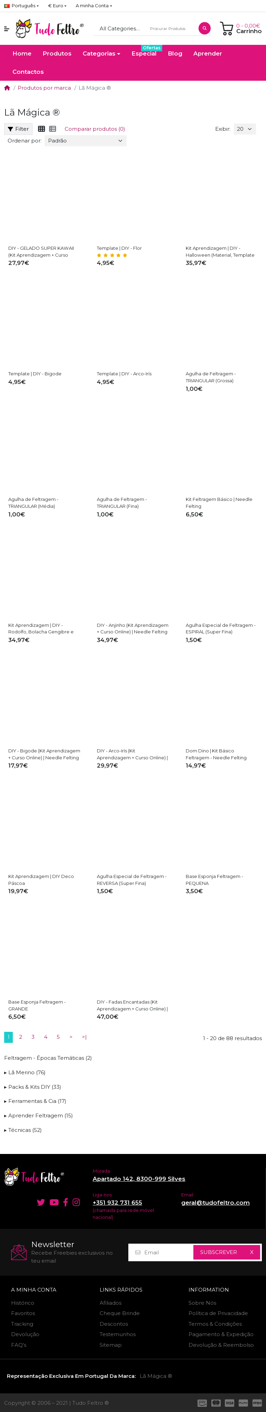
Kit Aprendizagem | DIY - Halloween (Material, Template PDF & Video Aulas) (220, 251)
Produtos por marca (44, 88)
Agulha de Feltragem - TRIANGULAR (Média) (33, 502)
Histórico (22, 1303)
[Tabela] (41, 129)
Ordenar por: (25, 140)
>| (84, 1037)
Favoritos (23, 1313)
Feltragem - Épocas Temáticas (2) (48, 1058)
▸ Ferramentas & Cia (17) (35, 1101)
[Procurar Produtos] (171, 29)
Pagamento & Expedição (221, 1334)
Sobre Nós (202, 1303)
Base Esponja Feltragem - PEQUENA (214, 879)
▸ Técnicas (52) (23, 1130)
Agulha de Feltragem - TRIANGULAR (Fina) (122, 502)
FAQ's (18, 1345)
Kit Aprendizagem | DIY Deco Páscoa (41, 879)
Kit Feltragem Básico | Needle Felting (219, 502)
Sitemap (111, 1345)
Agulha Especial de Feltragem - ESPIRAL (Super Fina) (221, 628)
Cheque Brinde (120, 1313)
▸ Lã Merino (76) (25, 1072)
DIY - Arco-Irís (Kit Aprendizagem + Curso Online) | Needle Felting (132, 754)
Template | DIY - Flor (119, 248)
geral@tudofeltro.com (215, 1202)
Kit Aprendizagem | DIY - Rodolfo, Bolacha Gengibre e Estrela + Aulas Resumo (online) (42, 628)
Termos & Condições (215, 1324)
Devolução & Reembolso (221, 1345)
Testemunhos (118, 1334)
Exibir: (222, 129)
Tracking (22, 1324)
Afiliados (110, 1303)
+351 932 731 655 (117, 1202)
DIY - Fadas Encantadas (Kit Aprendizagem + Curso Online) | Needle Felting (132, 1005)
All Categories (118, 28)
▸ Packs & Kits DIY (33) (32, 1087)
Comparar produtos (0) (95, 129)
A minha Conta (33, 1290)
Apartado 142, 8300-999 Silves (139, 1178)
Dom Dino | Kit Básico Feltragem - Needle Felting (216, 754)
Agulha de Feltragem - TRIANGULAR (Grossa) (211, 377)
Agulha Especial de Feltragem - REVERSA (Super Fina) (132, 879)
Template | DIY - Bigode (35, 373)
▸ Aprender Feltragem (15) (38, 1115)
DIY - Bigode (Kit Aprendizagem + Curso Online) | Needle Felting (44, 754)
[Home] (7, 88)
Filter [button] (18, 129)
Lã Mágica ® (156, 1376)
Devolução (25, 1334)
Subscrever (218, 1252)
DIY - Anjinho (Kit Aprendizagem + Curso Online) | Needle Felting (132, 628)
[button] (57, 5)
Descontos (114, 1324)
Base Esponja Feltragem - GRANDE (37, 1005)
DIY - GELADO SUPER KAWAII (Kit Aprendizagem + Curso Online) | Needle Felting (41, 251)
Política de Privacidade (218, 1313)
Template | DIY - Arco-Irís (124, 373)
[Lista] (52, 129)
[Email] (168, 1252)
